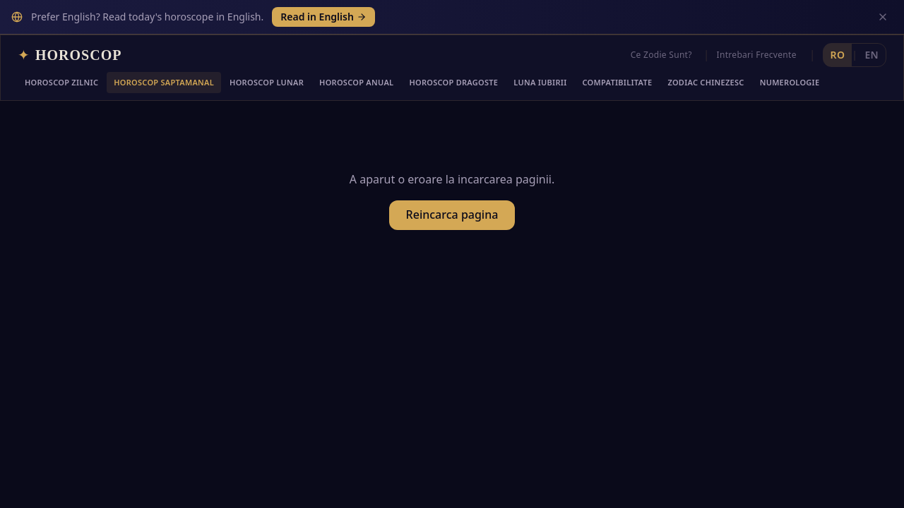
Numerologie (790, 47)
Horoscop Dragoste (453, 47)
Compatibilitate (618, 47)
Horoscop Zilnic (61, 47)
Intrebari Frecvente (757, 20)
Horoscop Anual (356, 47)
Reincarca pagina (452, 183)
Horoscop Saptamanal (164, 47)
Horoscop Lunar (267, 47)
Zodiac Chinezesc (705, 47)
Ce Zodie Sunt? (661, 20)
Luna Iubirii (539, 47)
